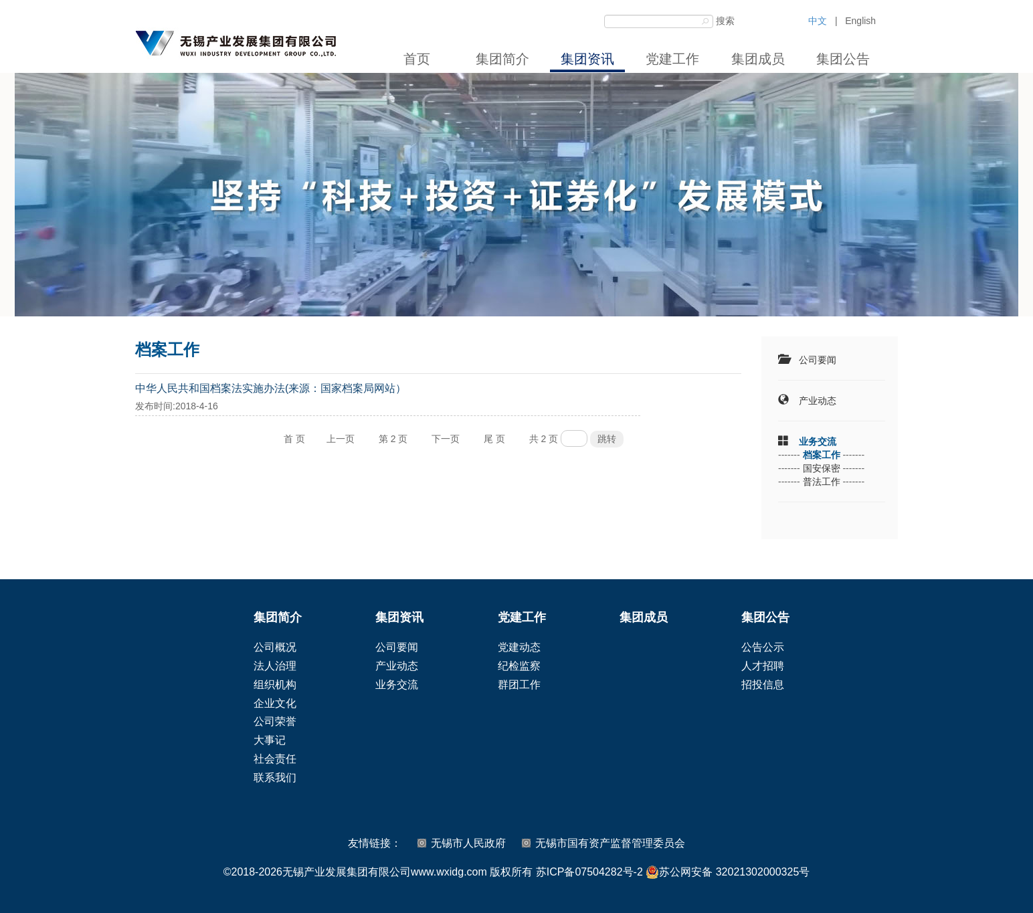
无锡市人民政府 (468, 843)
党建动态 (519, 647)
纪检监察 (519, 666)
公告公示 (762, 647)
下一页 (446, 438)
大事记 (270, 740)
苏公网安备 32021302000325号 (728, 872)
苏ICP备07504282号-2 (589, 872)
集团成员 (758, 59)
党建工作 (672, 59)
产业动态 (817, 400)
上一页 (340, 438)
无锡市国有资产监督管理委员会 (610, 843)
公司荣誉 (275, 721)
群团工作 (519, 684)
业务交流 (817, 441)
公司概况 (275, 647)
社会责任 (275, 759)
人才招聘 (762, 666)
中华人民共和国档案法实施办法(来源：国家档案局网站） (270, 388)
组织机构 (275, 684)
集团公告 (843, 59)
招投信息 (762, 684)
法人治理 (275, 666)
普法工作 (821, 481)
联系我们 (275, 777)
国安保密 (821, 468)
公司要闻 (817, 359)
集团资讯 (587, 59)
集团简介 (502, 59)
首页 (416, 59)
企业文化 (275, 703)
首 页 (294, 438)
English (860, 20)
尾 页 (494, 438)
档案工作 (821, 454)
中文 (817, 20)
